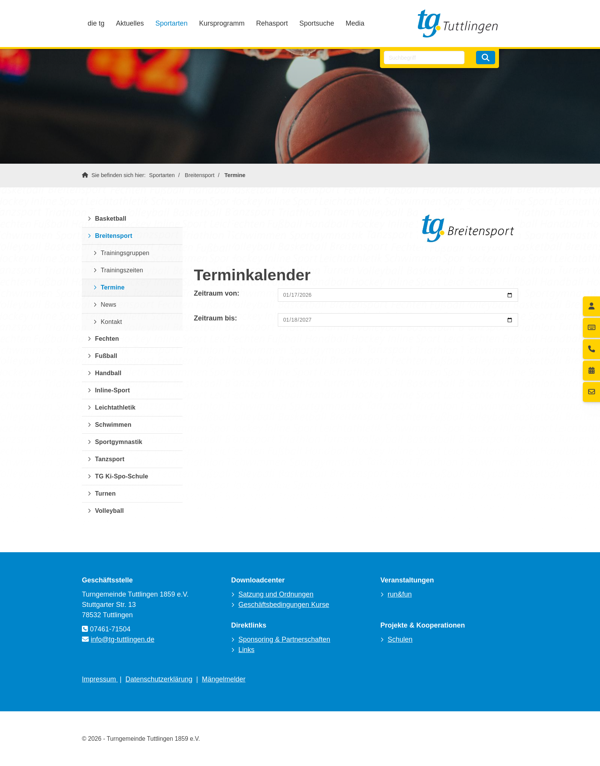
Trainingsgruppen (125, 253)
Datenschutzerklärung (159, 679)
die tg (96, 23)
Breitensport (200, 175)
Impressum (100, 679)
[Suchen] (485, 57)
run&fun (400, 594)
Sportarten (171, 23)
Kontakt (111, 322)
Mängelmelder (224, 679)
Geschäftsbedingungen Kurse (283, 604)
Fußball (106, 356)
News (108, 304)
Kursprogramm (222, 23)
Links (246, 650)
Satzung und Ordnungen (275, 594)
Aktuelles (130, 23)
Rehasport (272, 23)
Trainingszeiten (122, 270)
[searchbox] (424, 57)
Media (355, 23)
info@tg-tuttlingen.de (122, 639)
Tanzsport (109, 459)
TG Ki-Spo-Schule (121, 476)
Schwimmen (113, 424)
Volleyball (109, 510)
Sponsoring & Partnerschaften (284, 639)
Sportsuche (316, 23)
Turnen (105, 493)
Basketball (110, 218)
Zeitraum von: (217, 293)
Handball (108, 373)
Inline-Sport (112, 390)
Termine (234, 175)
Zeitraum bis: (215, 318)
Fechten (107, 338)
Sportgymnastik (118, 442)
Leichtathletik (115, 407)
